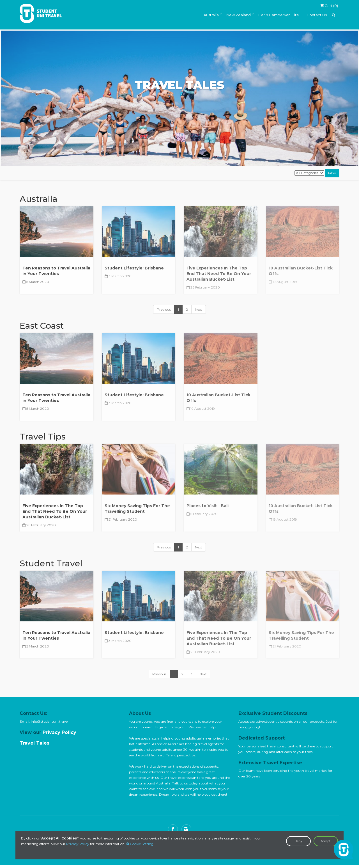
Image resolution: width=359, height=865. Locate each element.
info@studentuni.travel (49, 721)
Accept (325, 841)
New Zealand (238, 15)
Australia (211, 15)
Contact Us (317, 15)
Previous (164, 309)
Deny (298, 841)
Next (198, 309)
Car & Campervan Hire (278, 15)
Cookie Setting (139, 844)
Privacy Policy (77, 844)
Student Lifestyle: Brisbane (134, 268)
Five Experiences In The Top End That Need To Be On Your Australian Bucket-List (54, 511)
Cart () (329, 5)
